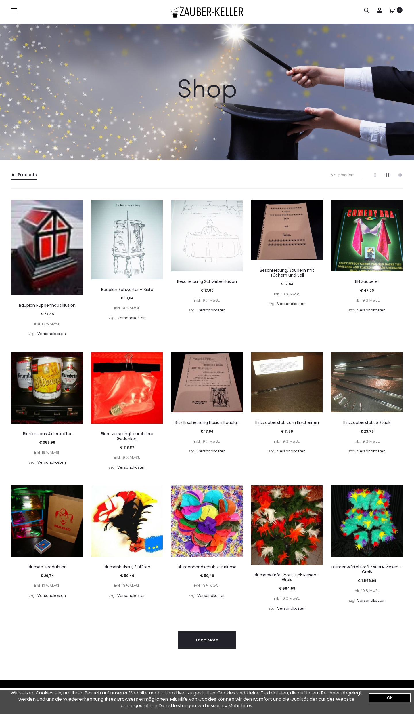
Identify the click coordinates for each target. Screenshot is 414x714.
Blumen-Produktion (47, 567)
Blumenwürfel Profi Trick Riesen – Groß (287, 577)
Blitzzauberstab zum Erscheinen (287, 422)
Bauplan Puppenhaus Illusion (47, 305)
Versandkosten (51, 333)
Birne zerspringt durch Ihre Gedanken (127, 436)
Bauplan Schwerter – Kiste (127, 289)
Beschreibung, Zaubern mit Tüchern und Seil (287, 272)
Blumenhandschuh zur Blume (207, 567)
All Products (24, 175)
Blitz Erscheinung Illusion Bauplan (207, 422)
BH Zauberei (367, 281)
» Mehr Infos (238, 705)
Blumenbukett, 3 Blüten (127, 567)
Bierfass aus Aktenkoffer (47, 434)
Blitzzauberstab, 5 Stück (366, 422)
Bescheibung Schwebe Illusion (207, 281)
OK (390, 698)
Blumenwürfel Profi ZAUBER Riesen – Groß (366, 569)
